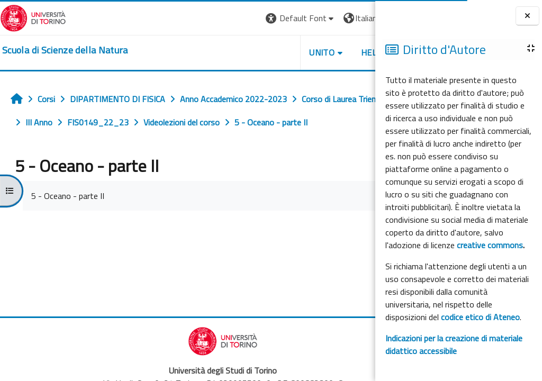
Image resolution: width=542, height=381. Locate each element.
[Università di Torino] (33, 17)
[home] (65, 50)
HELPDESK (311, 52)
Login (357, 18)
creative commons (490, 245)
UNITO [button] (251, 52)
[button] (230, 18)
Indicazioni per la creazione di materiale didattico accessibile (453, 344)
